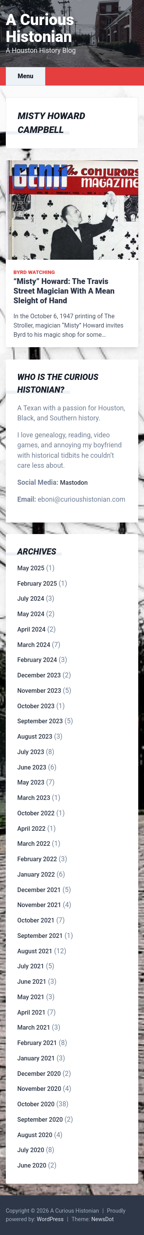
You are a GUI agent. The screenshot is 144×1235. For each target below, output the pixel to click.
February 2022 (37, 859)
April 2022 (31, 828)
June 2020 (31, 1165)
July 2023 (30, 752)
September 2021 (40, 935)
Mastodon (74, 482)
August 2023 (34, 736)
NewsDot (102, 1219)
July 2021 (30, 966)
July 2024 (30, 598)
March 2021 (33, 1027)
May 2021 (31, 997)
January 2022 (36, 874)
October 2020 (36, 1104)
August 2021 (34, 951)
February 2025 (37, 583)
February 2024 (37, 660)
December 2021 (39, 890)
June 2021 (31, 981)
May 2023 (31, 782)
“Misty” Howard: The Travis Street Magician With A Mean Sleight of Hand (63, 291)
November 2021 (39, 905)
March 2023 (33, 797)
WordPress (50, 1219)
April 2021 (31, 1012)
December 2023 (39, 675)
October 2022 (36, 813)
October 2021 (36, 920)
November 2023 (39, 690)
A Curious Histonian (40, 28)
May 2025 (31, 568)
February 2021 (37, 1043)
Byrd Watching (34, 272)
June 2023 (31, 767)
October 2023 (36, 706)
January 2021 (36, 1058)
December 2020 (39, 1073)
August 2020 (34, 1135)
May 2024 (31, 614)
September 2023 (40, 721)
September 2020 (40, 1119)
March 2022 (33, 843)
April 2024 (31, 629)
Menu (25, 76)
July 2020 (30, 1150)
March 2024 (33, 645)
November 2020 (39, 1088)
